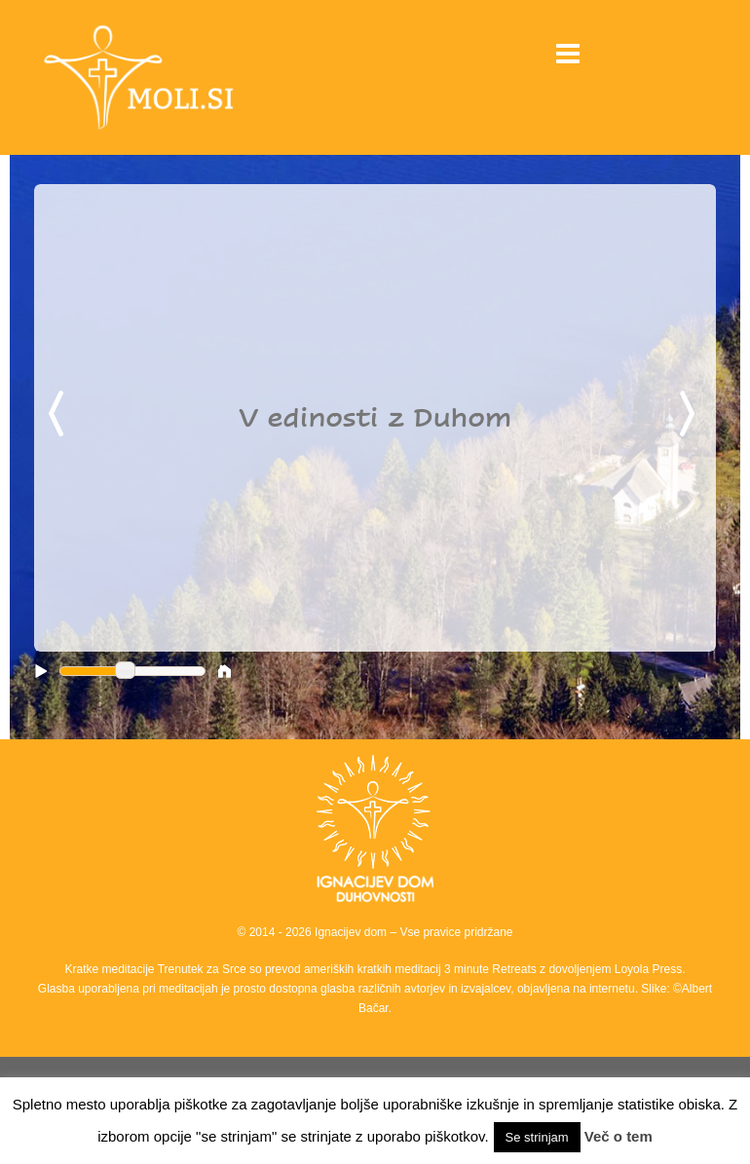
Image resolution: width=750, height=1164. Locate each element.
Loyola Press (648, 969)
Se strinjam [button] (537, 1137)
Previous (59, 415)
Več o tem (618, 1136)
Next (690, 415)
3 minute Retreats (492, 969)
